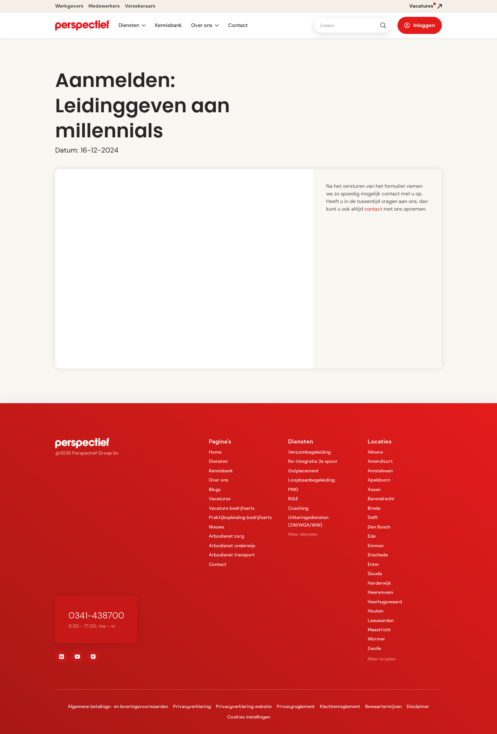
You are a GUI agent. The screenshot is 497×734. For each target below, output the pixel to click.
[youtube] (77, 656)
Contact (238, 25)
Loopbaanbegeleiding (311, 480)
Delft (373, 517)
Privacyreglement (296, 706)
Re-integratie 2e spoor (313, 461)
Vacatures (219, 498)
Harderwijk (379, 583)
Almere (375, 452)
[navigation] (82, 25)
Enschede (378, 555)
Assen (374, 489)
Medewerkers (104, 6)
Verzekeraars (140, 6)
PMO (293, 489)
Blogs (215, 489)
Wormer (376, 639)
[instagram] (93, 656)
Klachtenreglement (340, 706)
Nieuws (216, 527)
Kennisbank (168, 25)
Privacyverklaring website (244, 706)
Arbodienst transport (232, 555)
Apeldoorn (379, 480)
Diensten (218, 461)
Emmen (376, 545)
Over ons (218, 480)
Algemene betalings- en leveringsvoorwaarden (118, 706)
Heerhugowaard (385, 602)
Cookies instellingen (248, 717)
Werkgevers (69, 6)
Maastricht (379, 629)
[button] (132, 25)
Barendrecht (381, 498)
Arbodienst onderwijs (232, 545)
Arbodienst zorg (226, 536)
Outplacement (303, 471)
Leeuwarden (381, 620)
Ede (372, 536)
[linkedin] (61, 656)
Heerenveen (380, 592)
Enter (373, 564)
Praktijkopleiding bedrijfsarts (240, 517)
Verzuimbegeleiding (309, 452)
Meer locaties (382, 659)
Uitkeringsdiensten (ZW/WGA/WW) (308, 521)
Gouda (375, 573)
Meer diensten (303, 534)
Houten (375, 611)
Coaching (298, 508)
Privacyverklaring (192, 706)
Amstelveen (380, 471)
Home (215, 452)
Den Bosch (379, 527)
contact (373, 209)
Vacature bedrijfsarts (232, 508)
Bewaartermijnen (383, 706)
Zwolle (374, 648)
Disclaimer (418, 706)
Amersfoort (380, 461)
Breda (374, 508)
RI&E (293, 498)
